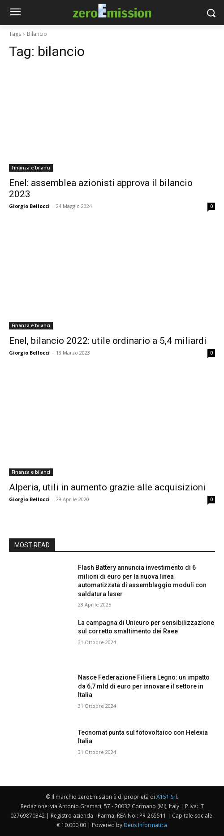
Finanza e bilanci (31, 168)
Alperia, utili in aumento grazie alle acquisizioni (107, 487)
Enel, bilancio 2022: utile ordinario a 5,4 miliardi (108, 340)
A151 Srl (166, 797)
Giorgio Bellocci (29, 206)
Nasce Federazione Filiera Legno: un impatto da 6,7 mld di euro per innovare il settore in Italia (144, 686)
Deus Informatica (145, 825)
